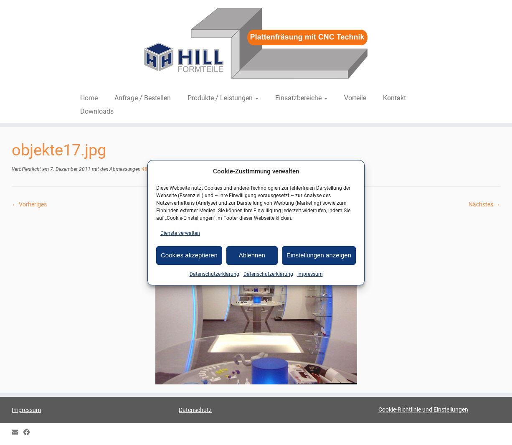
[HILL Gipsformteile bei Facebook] (29, 432)
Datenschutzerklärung (214, 274)
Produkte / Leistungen (223, 98)
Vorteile (355, 98)
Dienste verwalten (180, 233)
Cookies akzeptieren (189, 255)
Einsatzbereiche (301, 98)
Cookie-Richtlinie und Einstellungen (423, 409)
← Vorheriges (29, 204)
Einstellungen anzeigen (318, 255)
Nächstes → (484, 204)
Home (89, 98)
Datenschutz (195, 410)
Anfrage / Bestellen (142, 98)
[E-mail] (17, 432)
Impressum (310, 274)
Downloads (97, 111)
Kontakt (394, 98)
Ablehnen (252, 255)
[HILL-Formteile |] (256, 44)
